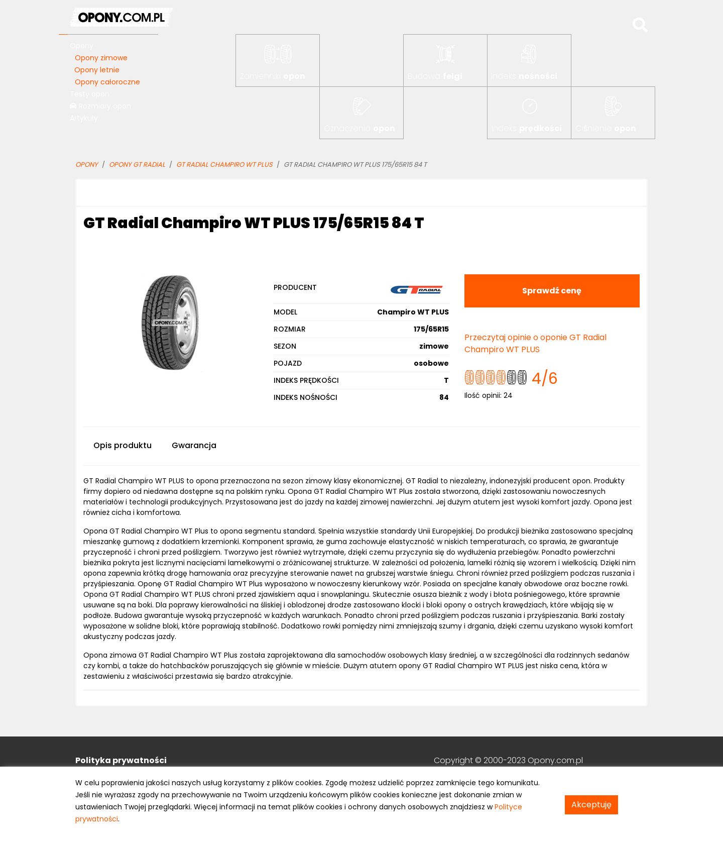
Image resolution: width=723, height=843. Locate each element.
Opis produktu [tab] (122, 445)
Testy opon (89, 94)
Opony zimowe (101, 58)
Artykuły (84, 118)
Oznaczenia (359, 128)
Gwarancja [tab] (194, 445)
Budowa (435, 76)
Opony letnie (96, 70)
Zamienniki (272, 76)
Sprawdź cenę (551, 290)
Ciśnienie (605, 128)
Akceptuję (591, 804)
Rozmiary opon (100, 106)
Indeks (524, 76)
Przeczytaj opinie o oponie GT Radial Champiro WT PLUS (535, 343)
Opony (81, 46)
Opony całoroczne (107, 82)
